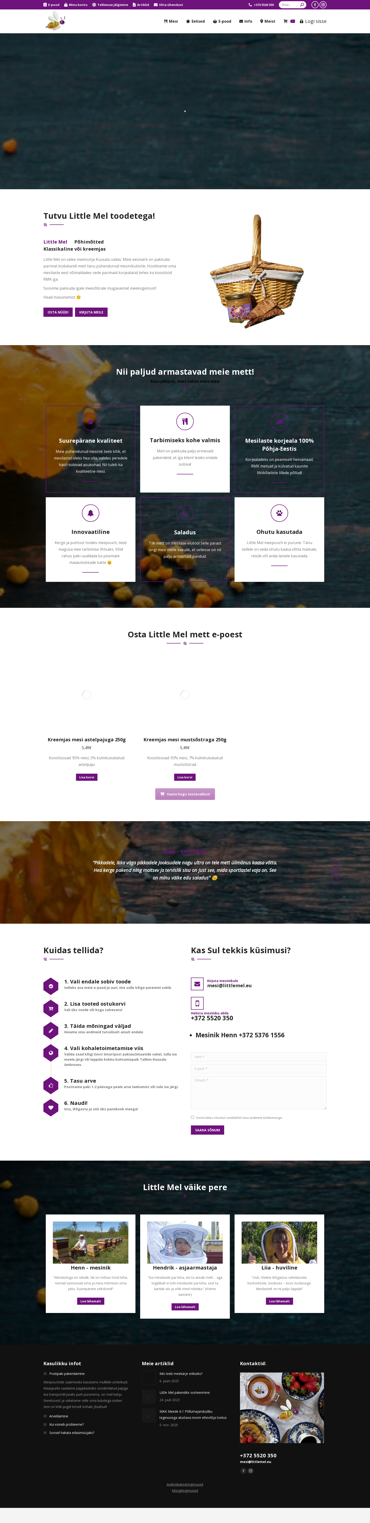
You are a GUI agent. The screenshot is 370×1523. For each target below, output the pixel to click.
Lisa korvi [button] (86, 705)
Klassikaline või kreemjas (74, 249)
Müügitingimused (185, 1418)
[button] (35, 800)
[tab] (55, 241)
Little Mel (55, 242)
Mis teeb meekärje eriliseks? (181, 1302)
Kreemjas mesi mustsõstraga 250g (185, 668)
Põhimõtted (89, 242)
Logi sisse (313, 21)
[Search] (292, 5)
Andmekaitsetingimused (185, 1412)
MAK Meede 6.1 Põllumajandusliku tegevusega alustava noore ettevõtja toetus (193, 1342)
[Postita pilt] (149, 1306)
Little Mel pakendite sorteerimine (185, 1320)
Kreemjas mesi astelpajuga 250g (87, 668)
